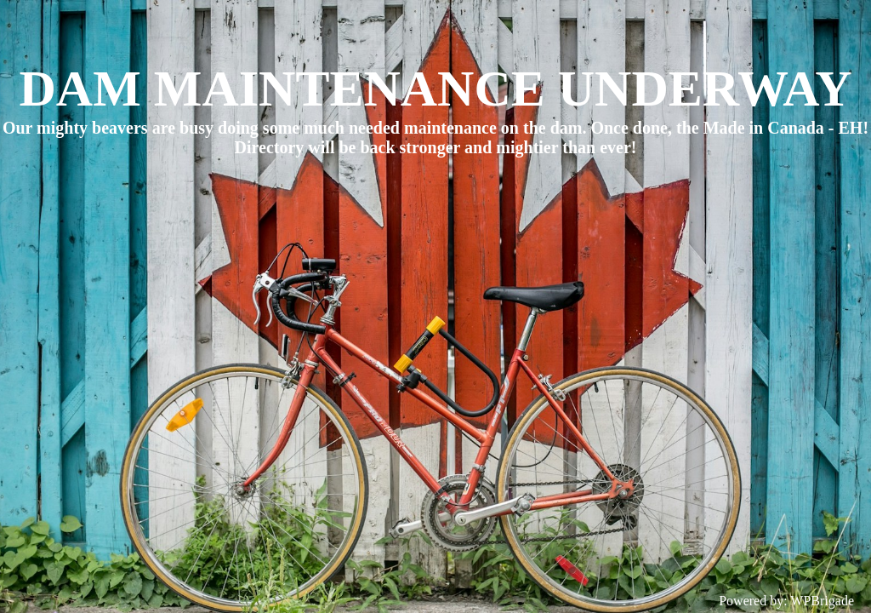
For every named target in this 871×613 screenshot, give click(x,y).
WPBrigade (822, 600)
